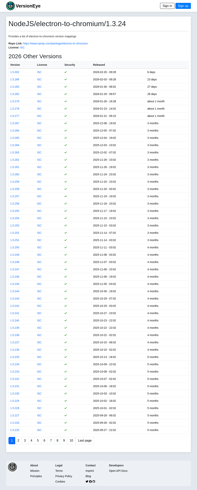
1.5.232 (14, 378)
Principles (36, 476)
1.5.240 (14, 320)
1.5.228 (14, 408)
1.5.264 (14, 145)
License (42, 64)
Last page (85, 440)
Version (15, 64)
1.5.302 (14, 72)
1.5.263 (14, 152)
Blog (88, 476)
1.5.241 (14, 313)
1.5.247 (14, 269)
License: (13, 47)
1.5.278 (14, 108)
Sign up (183, 5)
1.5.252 (14, 232)
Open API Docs (118, 470)
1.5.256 (14, 203)
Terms (59, 470)
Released (99, 64)
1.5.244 (14, 291)
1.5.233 (14, 371)
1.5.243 (14, 298)
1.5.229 (14, 400)
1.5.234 (14, 364)
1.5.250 (14, 247)
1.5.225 (14, 430)
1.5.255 (14, 210)
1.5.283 (14, 86)
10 (71, 440)
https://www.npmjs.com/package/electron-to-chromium (55, 43)
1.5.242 (14, 305)
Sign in (167, 5)
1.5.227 (14, 415)
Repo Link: (15, 43)
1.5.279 (14, 101)
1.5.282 (14, 94)
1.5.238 (14, 335)
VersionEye (28, 5)
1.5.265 (14, 137)
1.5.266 (14, 130)
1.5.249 (14, 254)
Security (69, 64)
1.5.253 (14, 225)
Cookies (60, 481)
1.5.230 (14, 393)
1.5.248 (14, 262)
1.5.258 (14, 189)
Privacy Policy (63, 476)
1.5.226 (14, 422)
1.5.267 (14, 123)
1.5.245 (14, 283)
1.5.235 (14, 357)
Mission (34, 470)
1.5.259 (14, 181)
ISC (22, 47)
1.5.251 (14, 240)
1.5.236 (14, 349)
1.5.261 (14, 167)
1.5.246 (14, 276)
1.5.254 (14, 218)
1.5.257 (14, 196)
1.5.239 (14, 327)
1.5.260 (14, 174)
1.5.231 (14, 386)
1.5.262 (14, 159)
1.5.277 (14, 115)
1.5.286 (14, 79)
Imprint (90, 470)
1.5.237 (14, 342)
